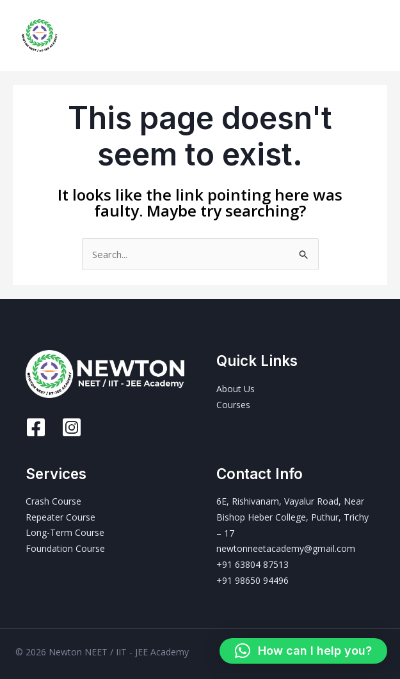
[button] (303, 651)
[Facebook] (36, 427)
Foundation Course (65, 549)
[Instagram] (71, 427)
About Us (235, 389)
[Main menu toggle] (374, 35)
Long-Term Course (65, 533)
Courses (233, 405)
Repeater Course (60, 517)
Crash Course (53, 502)
